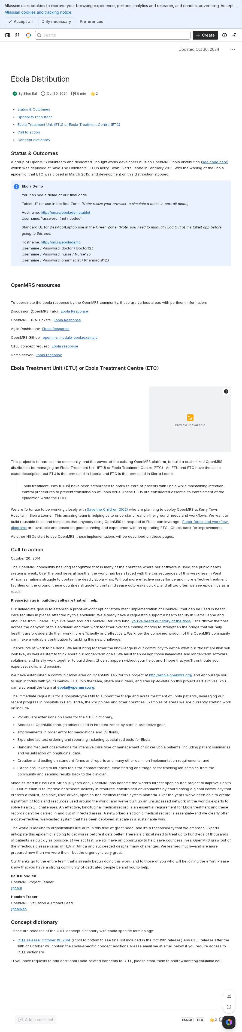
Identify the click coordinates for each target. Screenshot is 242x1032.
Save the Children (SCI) (107, 509)
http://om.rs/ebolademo (61, 242)
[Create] (205, 35)
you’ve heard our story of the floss (161, 621)
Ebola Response (74, 311)
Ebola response (65, 346)
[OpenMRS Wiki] (28, 35)
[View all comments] (229, 996)
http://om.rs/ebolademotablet (65, 212)
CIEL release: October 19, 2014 (43, 940)
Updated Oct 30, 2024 (199, 49)
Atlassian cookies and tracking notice (38, 12)
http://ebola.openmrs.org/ (170, 675)
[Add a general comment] (35, 1019)
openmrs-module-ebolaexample (70, 337)
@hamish (19, 909)
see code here (214, 162)
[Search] (112, 35)
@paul (16, 888)
